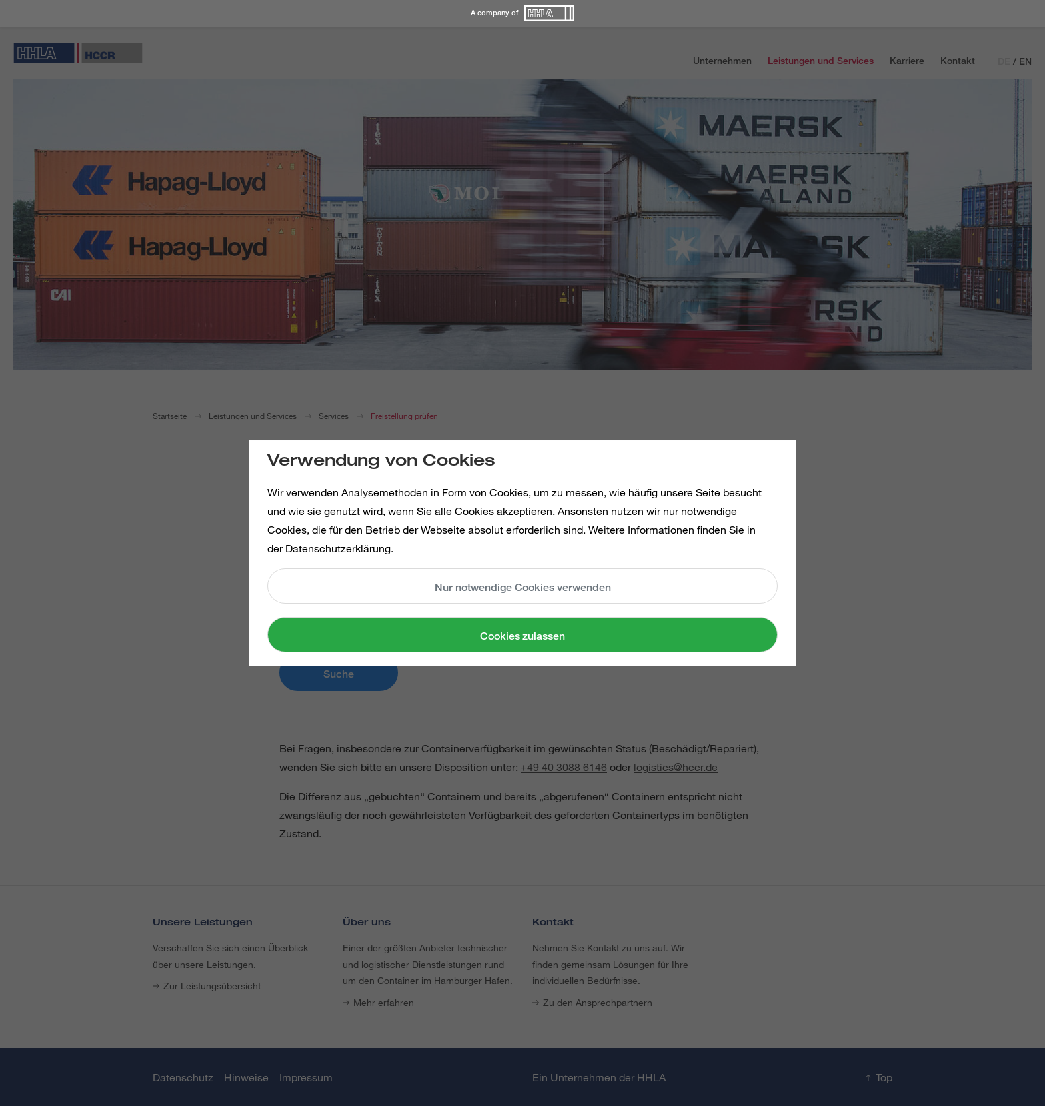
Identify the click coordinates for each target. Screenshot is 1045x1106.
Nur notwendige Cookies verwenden (523, 587)
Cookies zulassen (522, 636)
